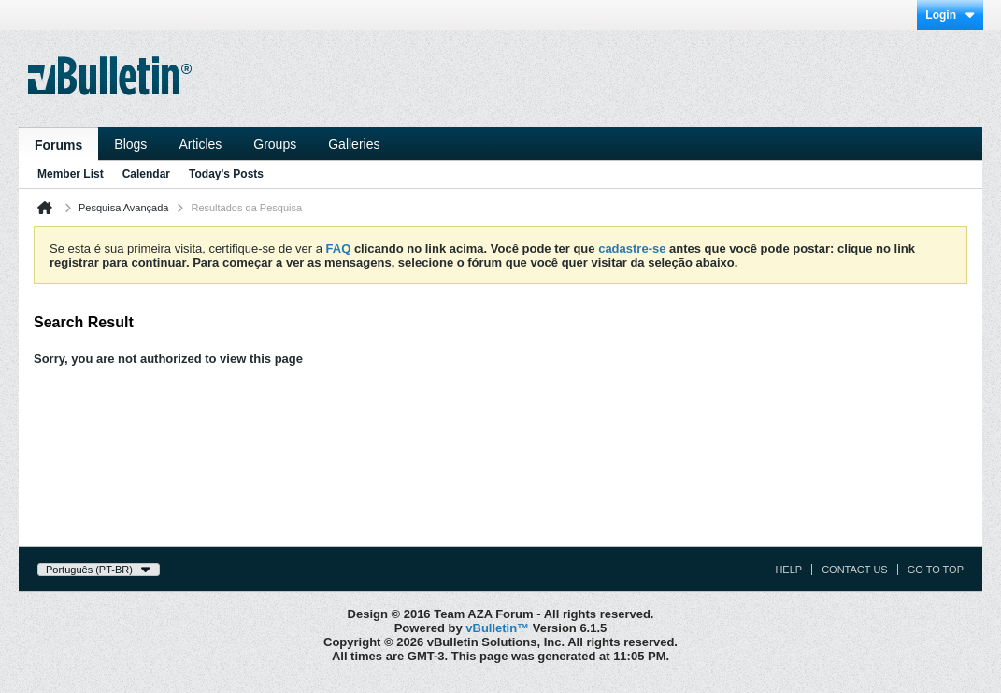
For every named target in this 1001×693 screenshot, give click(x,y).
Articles (200, 144)
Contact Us (855, 569)
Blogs (130, 144)
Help (788, 569)
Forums (58, 144)
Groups (274, 144)
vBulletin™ (497, 628)
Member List (70, 173)
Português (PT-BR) (98, 569)
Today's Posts (226, 173)
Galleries (353, 144)
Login (950, 15)
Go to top (936, 569)
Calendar (146, 173)
